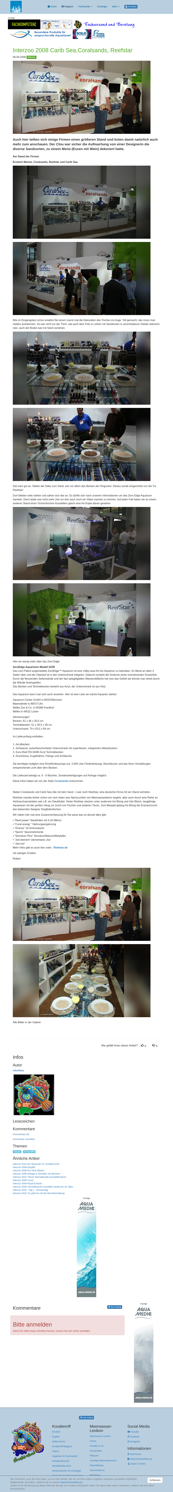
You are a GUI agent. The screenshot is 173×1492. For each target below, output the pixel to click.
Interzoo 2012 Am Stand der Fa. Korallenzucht (36, 1164)
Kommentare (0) (21, 1134)
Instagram (133, 1441)
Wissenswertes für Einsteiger (66, 1470)
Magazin (67, 6)
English (56, 1436)
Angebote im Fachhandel (64, 1456)
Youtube (133, 1431)
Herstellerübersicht (61, 1466)
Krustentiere (96, 1450)
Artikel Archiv (58, 1441)
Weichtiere (95, 1475)
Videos (55, 1451)
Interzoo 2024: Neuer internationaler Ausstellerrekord (39, 1177)
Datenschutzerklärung (139, 1459)
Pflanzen (94, 1455)
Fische (93, 1441)
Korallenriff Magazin (62, 1446)
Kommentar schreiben (24, 1139)
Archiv (52, 6)
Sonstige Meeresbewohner (103, 1460)
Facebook (133, 1436)
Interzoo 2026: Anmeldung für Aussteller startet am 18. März (43, 1186)
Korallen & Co (97, 1446)
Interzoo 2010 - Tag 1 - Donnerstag (30, 1190)
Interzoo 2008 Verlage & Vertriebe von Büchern (36, 1173)
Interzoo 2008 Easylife (24, 1167)
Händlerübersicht (60, 1461)
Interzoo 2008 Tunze (23, 1180)
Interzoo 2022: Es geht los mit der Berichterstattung (38, 1193)
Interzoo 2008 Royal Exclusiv (27, 1183)
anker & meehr (136, 1463)
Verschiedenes (97, 1470)
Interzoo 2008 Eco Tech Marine (28, 1170)
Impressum (134, 1454)
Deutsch (56, 1431)
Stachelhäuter (97, 1465)
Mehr (116, 6)
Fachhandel (85, 6)
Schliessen (155, 1480)
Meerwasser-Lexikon (100, 1436)
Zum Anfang (114, 1307)
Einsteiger (102, 6)
